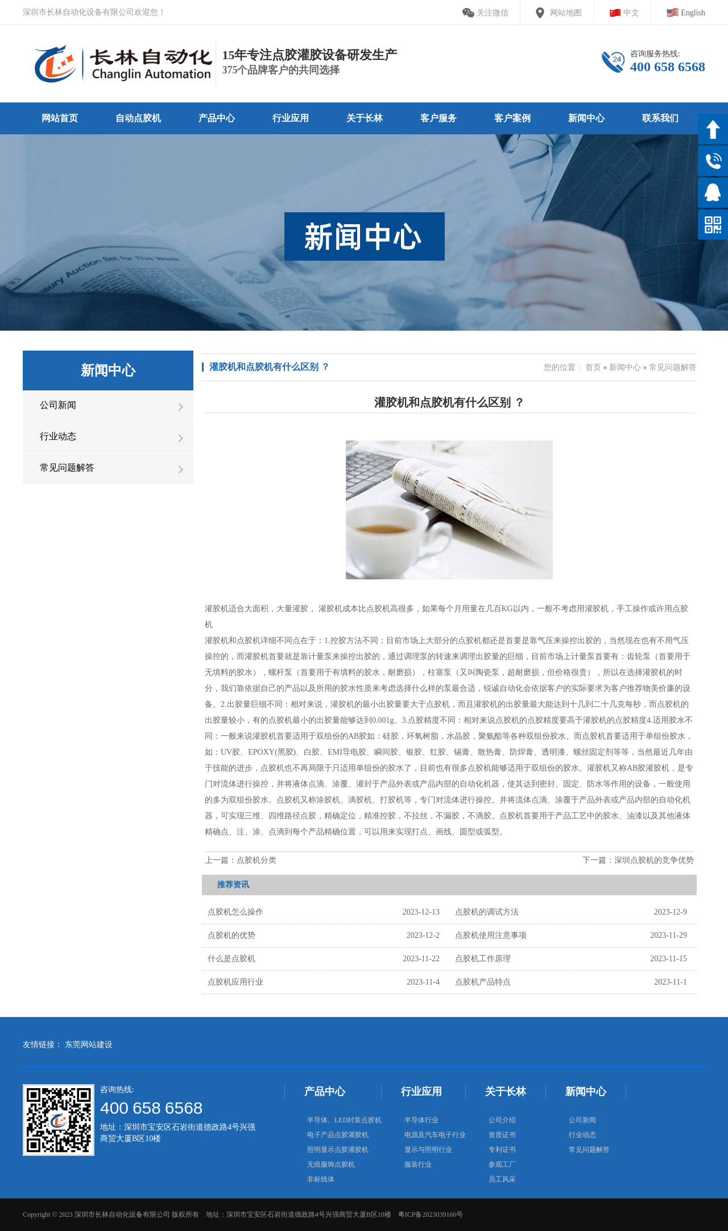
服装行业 (418, 1164)
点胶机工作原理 (483, 958)
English (693, 13)
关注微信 (492, 13)
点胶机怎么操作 (235, 912)
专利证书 (502, 1150)
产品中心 (324, 1091)
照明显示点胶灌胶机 (338, 1150)
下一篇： (638, 860)
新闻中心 (625, 367)
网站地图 (566, 13)
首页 (593, 367)
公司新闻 (582, 1120)
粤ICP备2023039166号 (431, 1214)
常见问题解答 (673, 367)
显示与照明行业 (428, 1150)
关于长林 (505, 1091)
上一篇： (240, 860)
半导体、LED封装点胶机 (344, 1120)
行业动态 (582, 1135)
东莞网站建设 (89, 1044)
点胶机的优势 (231, 935)
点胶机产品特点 (483, 982)
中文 (631, 13)
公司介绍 (502, 1120)
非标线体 (320, 1179)
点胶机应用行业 (235, 982)
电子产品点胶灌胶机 (338, 1135)
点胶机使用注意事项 (491, 935)
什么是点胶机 (231, 958)
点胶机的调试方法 (487, 912)
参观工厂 (502, 1164)
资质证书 (502, 1135)
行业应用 (421, 1091)
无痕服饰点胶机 (331, 1164)
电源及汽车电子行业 (435, 1135)
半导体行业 (421, 1120)
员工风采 (502, 1179)
